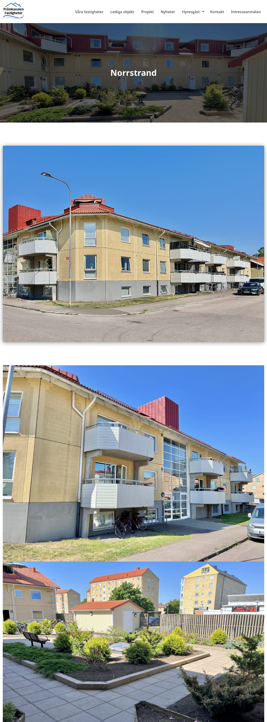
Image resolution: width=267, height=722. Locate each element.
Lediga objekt (122, 11)
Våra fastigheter (89, 11)
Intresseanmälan (246, 11)
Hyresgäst (191, 11)
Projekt (147, 11)
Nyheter (168, 11)
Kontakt (217, 11)
